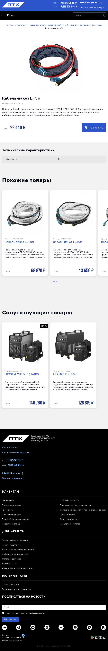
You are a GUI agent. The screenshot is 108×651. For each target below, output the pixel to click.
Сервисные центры (11, 515)
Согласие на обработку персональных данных (83, 510)
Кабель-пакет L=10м (67, 242)
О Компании (8, 500)
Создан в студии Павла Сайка (11, 636)
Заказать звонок (12, 478)
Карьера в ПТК (9, 564)
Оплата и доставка (11, 559)
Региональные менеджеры (15, 540)
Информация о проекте (12, 640)
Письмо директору (11, 505)
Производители (68, 515)
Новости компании (11, 524)
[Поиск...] (89, 15)
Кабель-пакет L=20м (19, 242)
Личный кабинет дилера (92, 8)
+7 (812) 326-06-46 (68, 6)
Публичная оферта (69, 500)
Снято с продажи (68, 519)
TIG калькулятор (10, 585)
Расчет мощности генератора (17, 589)
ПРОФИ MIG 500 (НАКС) (22, 374)
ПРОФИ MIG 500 (64, 374)
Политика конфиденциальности (75, 505)
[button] (54, 64)
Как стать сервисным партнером (18, 550)
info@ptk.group (88, 2)
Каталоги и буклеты (70, 524)
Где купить (94, 127)
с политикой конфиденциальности (29, 613)
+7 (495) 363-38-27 (68, 3)
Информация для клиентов (15, 554)
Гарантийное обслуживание (15, 519)
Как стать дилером (11, 545)
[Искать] (103, 15)
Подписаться (10, 619)
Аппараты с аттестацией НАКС (17, 568)
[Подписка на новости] (54, 607)
